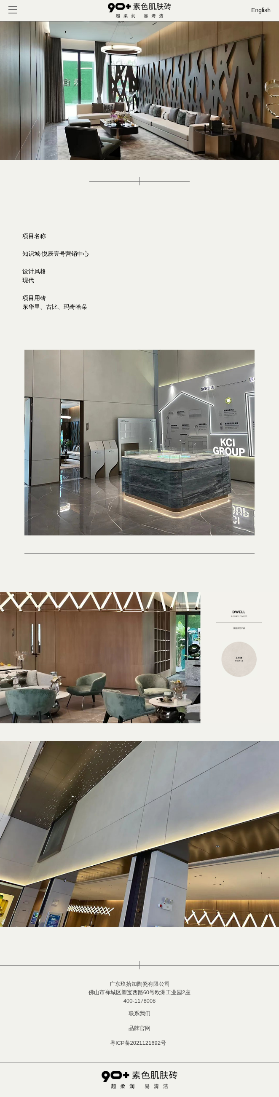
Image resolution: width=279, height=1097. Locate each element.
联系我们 (139, 1013)
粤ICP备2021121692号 (138, 1043)
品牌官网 (139, 1028)
